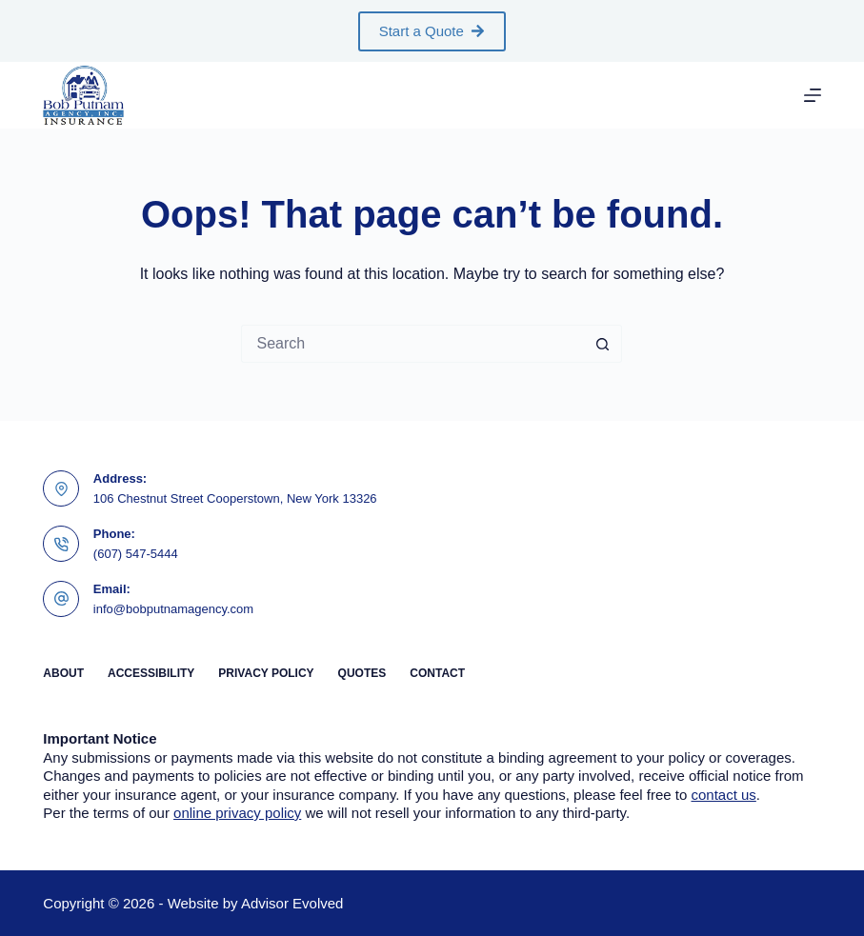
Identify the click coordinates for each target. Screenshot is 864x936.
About (63, 673)
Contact (437, 673)
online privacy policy (237, 813)
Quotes (362, 673)
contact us (723, 795)
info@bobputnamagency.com (173, 609)
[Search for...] (412, 344)
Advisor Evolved (292, 903)
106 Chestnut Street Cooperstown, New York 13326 (235, 498)
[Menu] (812, 95)
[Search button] (603, 344)
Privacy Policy (265, 673)
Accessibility (151, 673)
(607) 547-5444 (135, 554)
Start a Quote (432, 31)
